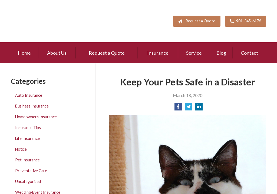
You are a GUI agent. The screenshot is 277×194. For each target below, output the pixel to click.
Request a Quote (195, 21)
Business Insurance (32, 106)
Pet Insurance (27, 160)
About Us (57, 53)
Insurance (158, 53)
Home (24, 53)
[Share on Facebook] (178, 108)
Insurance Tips (28, 127)
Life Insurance (27, 138)
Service (194, 53)
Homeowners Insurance (36, 117)
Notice (21, 149)
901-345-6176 (244, 21)
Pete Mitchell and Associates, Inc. (42, 21)
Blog (221, 53)
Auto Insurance (28, 95)
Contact (249, 53)
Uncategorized (28, 181)
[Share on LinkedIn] (199, 108)
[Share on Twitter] (188, 108)
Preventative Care (31, 170)
